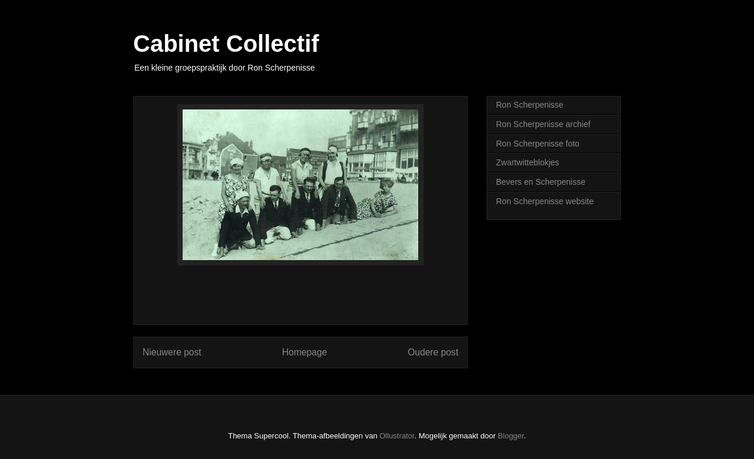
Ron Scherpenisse (529, 104)
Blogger (511, 435)
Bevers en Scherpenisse (541, 182)
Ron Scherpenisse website (545, 201)
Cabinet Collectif (226, 43)
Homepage (304, 352)
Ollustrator (396, 435)
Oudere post (433, 352)
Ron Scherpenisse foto (538, 143)
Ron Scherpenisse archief (543, 124)
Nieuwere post (172, 352)
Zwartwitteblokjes (527, 162)
